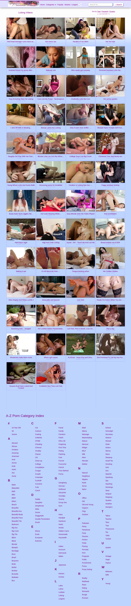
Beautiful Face (17, 448)
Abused (15, 373)
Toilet (107, 465)
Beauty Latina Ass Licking (51, 127)
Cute (37, 417)
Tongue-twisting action (80, 271)
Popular (60, 5)
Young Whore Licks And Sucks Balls (21, 185)
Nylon (84, 419)
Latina (61, 519)
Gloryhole (62, 422)
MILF (84, 381)
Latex (61, 515)
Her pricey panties (110, 99)
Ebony (37, 461)
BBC (13, 424)
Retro (84, 514)
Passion (85, 466)
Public (84, 489)
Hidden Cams (64, 461)
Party (84, 463)
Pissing (85, 476)
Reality (84, 508)
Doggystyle (39, 445)
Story (107, 420)
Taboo (107, 445)
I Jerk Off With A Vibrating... (21, 127)
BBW (14, 428)
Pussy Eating (87, 499)
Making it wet (21, 271)
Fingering (62, 374)
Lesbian (62, 522)
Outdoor (85, 444)
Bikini (14, 467)
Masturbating (87, 367)
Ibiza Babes (80, 569)
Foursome (62, 394)
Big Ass (15, 457)
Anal (13, 389)
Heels (61, 454)
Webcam (108, 501)
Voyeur (108, 493)
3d (13, 361)
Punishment (86, 493)
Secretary (109, 364)
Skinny (108, 381)
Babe (14, 414)
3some (14, 364)
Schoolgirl (109, 361)
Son (107, 400)
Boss (14, 484)
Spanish (108, 404)
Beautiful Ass (17, 441)
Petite (84, 473)
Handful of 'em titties (80, 41)
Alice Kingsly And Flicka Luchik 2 (21, 300)
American (15, 386)
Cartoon (38, 361)
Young (107, 513)
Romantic (85, 521)
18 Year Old (16, 357)
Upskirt (108, 477)
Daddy (37, 429)
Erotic (37, 464)
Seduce (108, 367)
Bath (13, 421)
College (38, 394)
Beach (14, 434)
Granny (61, 429)
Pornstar (85, 479)
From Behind (63, 400)
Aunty (14, 406)
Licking (61, 525)
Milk (83, 384)
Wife (107, 505)
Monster (85, 390)
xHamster (10, 66)
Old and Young (87, 434)
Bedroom (15, 454)
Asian (14, 399)
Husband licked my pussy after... (21, 70)
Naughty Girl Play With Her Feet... (21, 156)
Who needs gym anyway (80, 70)
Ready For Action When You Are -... (110, 300)
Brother (14, 500)
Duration (112, 11)
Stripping (108, 427)
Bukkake (15, 507)
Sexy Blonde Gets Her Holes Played (80, 214)
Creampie (39, 407)
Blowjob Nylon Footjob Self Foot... (110, 127)
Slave (107, 384)
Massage (85, 364)
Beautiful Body (17, 444)
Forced (61, 390)
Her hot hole (110, 41)
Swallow (108, 433)
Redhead (85, 511)
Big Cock (15, 461)
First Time (62, 377)
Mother (84, 394)
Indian (61, 476)
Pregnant (85, 486)
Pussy (84, 496)
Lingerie (62, 529)
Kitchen (61, 503)
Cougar (38, 400)
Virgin (107, 489)
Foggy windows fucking (110, 185)
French (61, 397)
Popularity (105, 11)
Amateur (15, 379)
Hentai (61, 457)
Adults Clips (110, 595)
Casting (38, 364)
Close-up (38, 390)
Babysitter (15, 418)
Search (118, 5)
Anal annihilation (110, 214)
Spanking (109, 407)
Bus (13, 510)
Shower (108, 371)
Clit (36, 387)
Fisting (61, 381)
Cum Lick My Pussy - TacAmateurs (50, 99)
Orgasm (85, 438)
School (108, 357)
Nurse (84, 416)
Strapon (108, 424)
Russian (85, 528)
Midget (84, 377)
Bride (14, 494)
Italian (61, 486)
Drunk (37, 452)
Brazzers (15, 490)
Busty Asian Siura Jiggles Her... (21, 214)
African (14, 376)
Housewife (63, 467)
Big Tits (14, 464)
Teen (107, 452)
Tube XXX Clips (21, 569)
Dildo (37, 439)
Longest (75, 5)
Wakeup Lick (51, 70)
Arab (13, 396)
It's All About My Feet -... (50, 271)
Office (84, 428)
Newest (67, 5)
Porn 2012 (21, 595)
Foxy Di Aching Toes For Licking (21, 99)
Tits (106, 462)
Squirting (108, 414)
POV (84, 483)
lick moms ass (50, 41)
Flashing (62, 384)
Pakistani (85, 453)
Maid (84, 357)
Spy (106, 410)
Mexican (85, 374)
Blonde (14, 474)
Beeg (69, 37)
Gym (60, 436)
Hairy (61, 444)
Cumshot (38, 414)
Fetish (61, 367)
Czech (37, 420)
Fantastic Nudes (50, 595)
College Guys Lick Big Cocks (80, 156)
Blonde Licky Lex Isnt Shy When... (51, 156)
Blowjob (15, 477)
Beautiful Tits (17, 451)
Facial (61, 357)
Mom (84, 387)
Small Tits (109, 390)
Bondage (15, 481)
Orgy (84, 441)
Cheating (38, 374)
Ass (13, 402)
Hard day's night (21, 242)
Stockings (109, 417)
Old (83, 431)
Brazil (14, 487)
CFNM (37, 371)
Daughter (38, 432)
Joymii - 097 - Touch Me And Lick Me (81, 242)
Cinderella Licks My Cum (80, 99)
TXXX (9, 95)
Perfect (84, 469)
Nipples (85, 409)
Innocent (62, 479)
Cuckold (38, 410)
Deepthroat (39, 436)
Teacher (108, 449)
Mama (84, 361)
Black (14, 471)
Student (108, 430)
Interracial (62, 483)
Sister (107, 374)
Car (36, 357)
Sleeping (108, 387)
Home (42, 5)
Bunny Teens (51, 569)
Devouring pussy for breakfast (50, 185)
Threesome (109, 459)
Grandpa (62, 426)
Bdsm (14, 431)
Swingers (109, 437)
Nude (84, 412)
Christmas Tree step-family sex (110, 156)
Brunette (15, 504)
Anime (14, 393)
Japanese (62, 495)
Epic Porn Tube (80, 595)
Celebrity (38, 367)
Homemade (63, 464)
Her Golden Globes (110, 271)
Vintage (108, 486)
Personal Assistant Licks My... (110, 70)
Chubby (38, 381)
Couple (38, 404)
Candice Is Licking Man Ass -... (80, 185)
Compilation (39, 397)
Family (61, 361)
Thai (107, 455)
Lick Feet (80, 300)
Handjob (62, 448)
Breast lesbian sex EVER (110, 242)
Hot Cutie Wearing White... (51, 214)
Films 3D (62, 371)
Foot (60, 387)
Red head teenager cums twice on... (21, 41)
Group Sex (63, 432)
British (14, 497)
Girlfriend (62, 419)
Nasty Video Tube (110, 569)
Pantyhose (86, 459)
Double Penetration (42, 449)
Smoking (108, 394)
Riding (84, 518)
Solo (107, 397)
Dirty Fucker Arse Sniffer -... (80, 127)
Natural (85, 402)
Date (98, 11)
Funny (61, 404)
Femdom (62, 364)
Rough (84, 524)
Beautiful (15, 438)
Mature (84, 371)
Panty (84, 456)
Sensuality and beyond (51, 300)
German (62, 416)
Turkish (108, 469)
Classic (38, 384)
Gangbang (63, 412)
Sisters (108, 377)
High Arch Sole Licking (50, 242)
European (39, 467)
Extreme (38, 471)
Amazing (15, 383)
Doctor (37, 442)
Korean (61, 507)
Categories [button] (51, 5)
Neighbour (86, 406)
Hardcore (62, 451)
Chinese (38, 377)
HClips (9, 37)
